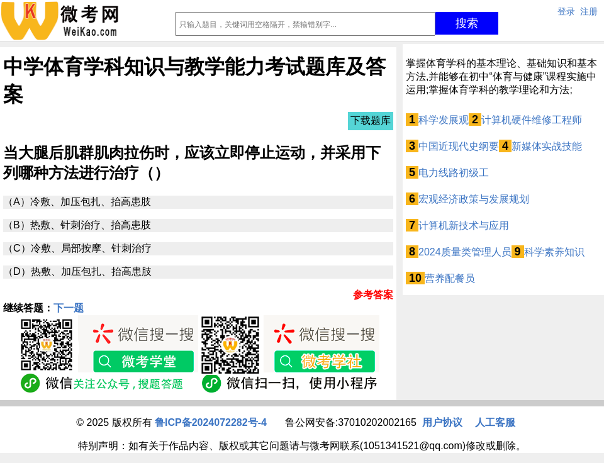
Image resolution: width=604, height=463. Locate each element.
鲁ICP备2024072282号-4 (211, 422)
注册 (589, 11)
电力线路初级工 (453, 172)
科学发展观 (443, 119)
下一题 (68, 308)
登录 (566, 11)
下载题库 (370, 120)
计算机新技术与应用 (463, 225)
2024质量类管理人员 (465, 252)
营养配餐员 (450, 278)
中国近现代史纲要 (458, 146)
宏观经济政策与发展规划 (473, 199)
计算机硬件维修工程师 (531, 119)
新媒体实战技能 (547, 146)
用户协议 (442, 422)
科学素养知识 (554, 252)
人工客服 (495, 422)
